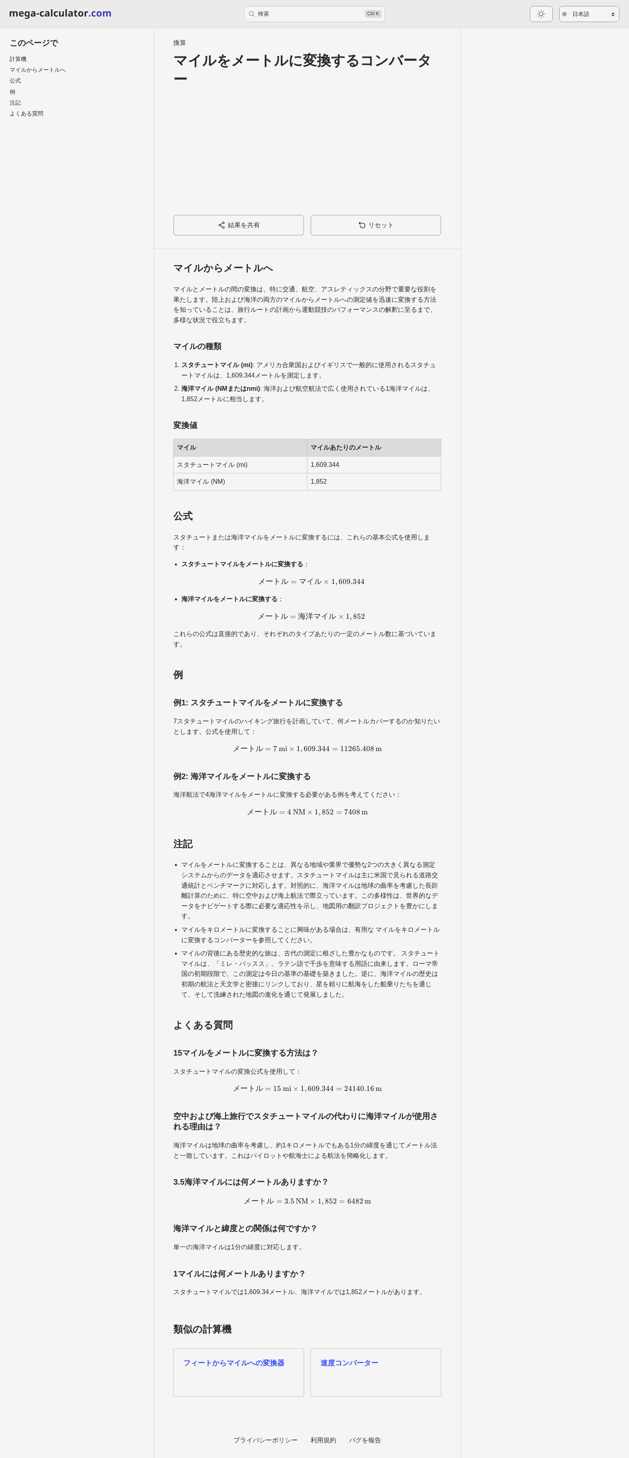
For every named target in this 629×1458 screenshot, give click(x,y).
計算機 (18, 59)
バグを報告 (365, 1440)
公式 (15, 80)
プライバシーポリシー (265, 1440)
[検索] (314, 14)
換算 (179, 42)
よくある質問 (26, 113)
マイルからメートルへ (38, 70)
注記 (15, 102)
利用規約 (323, 1440)
